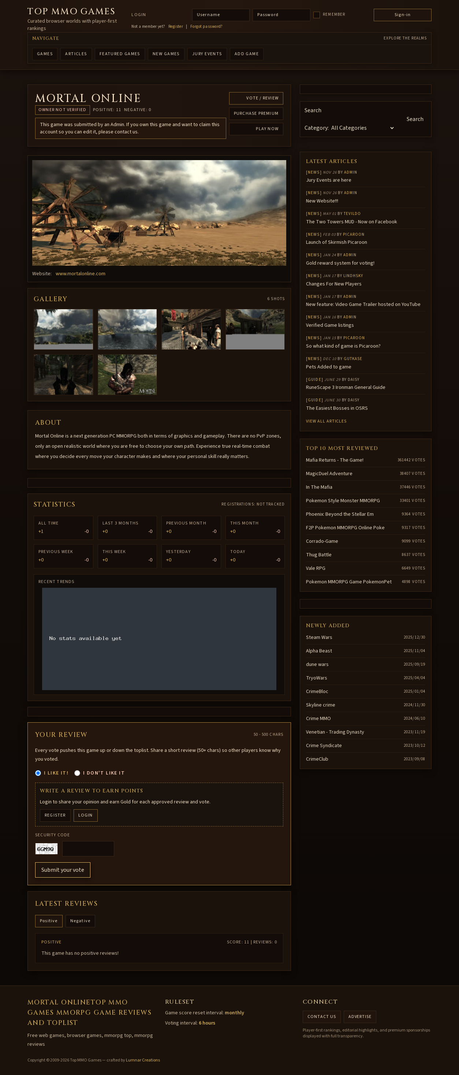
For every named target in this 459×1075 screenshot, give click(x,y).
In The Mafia (319, 487)
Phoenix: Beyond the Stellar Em (340, 514)
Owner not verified (62, 110)
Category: (317, 128)
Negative (80, 921)
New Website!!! (322, 201)
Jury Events (207, 54)
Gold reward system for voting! (340, 263)
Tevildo (352, 213)
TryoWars (316, 678)
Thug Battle (319, 555)
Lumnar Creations (143, 1060)
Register (175, 26)
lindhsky (353, 276)
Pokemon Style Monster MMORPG (343, 500)
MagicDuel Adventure (329, 473)
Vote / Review (262, 98)
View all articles (326, 421)
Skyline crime (320, 705)
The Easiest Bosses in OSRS (337, 408)
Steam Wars (319, 637)
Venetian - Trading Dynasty (335, 732)
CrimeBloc (317, 691)
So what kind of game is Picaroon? (343, 346)
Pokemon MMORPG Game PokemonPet (349, 582)
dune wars (317, 664)
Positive (49, 921)
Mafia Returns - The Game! (334, 460)
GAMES (45, 54)
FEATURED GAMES (120, 54)
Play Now (267, 129)
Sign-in (403, 15)
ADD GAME (247, 54)
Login (138, 15)
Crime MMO (318, 718)
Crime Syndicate (324, 745)
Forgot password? (206, 26)
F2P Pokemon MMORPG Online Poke (345, 527)
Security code (52, 835)
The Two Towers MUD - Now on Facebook (351, 222)
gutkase (353, 359)
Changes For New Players (334, 284)
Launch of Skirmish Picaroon (336, 242)
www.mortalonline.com (80, 273)
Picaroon (354, 234)
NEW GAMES (166, 54)
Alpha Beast (319, 651)
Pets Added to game (328, 367)
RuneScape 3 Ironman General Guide (345, 387)
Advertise (360, 1017)
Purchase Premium (256, 113)
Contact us (321, 1017)
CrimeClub (317, 759)
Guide (314, 379)
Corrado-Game (322, 541)
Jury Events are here (328, 180)
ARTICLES (76, 54)
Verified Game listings (330, 325)
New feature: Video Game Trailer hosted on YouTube (363, 304)
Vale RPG (315, 568)
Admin (351, 172)
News (314, 172)
